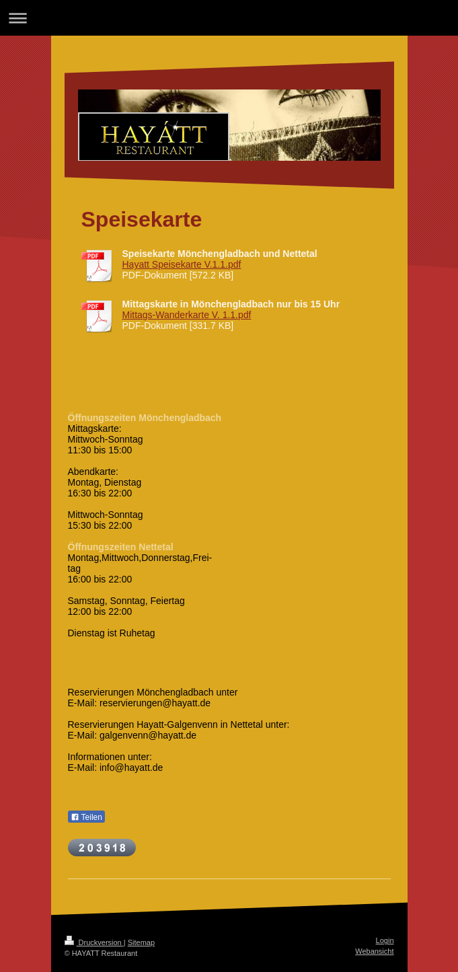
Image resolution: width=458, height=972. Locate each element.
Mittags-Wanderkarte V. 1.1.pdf (187, 314)
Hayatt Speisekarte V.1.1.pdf (181, 264)
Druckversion (94, 942)
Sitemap (141, 942)
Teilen (86, 817)
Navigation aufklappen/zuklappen (229, 17)
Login (385, 940)
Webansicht (374, 951)
